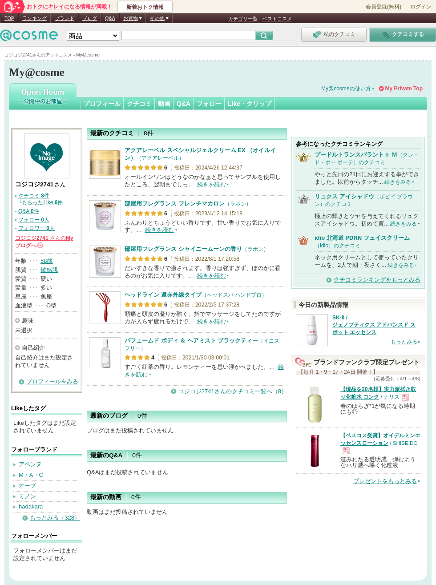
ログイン (421, 7)
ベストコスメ (277, 18)
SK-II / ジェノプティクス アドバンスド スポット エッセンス (374, 325)
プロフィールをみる (52, 381)
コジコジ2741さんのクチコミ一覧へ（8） (232, 391)
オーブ (27, 485)
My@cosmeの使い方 (346, 88)
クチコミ (139, 103)
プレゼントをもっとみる (385, 481)
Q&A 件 (28, 211)
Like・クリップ (249, 103)
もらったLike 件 (42, 202)
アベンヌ (30, 464)
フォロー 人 (33, 220)
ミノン (27, 496)
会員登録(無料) (383, 7)
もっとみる (404, 342)
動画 (164, 103)
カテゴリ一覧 (243, 18)
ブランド (64, 18)
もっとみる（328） (55, 517)
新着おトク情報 (145, 7)
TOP (9, 18)
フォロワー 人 (36, 228)
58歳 (46, 261)
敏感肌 (49, 269)
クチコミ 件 (33, 196)
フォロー (209, 103)
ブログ (89, 18)
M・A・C (31, 475)
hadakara (31, 506)
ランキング (34, 18)
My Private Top (404, 88)
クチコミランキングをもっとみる (377, 279)
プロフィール (102, 103)
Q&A (110, 18)
